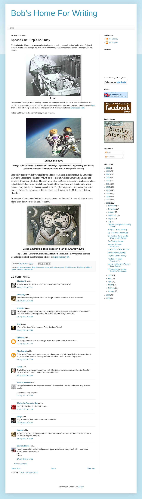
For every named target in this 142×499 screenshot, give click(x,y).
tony (18, 324)
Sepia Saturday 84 (61, 257)
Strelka (82, 267)
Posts (108, 153)
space (62, 267)
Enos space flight (77, 108)
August (111, 218)
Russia (47, 267)
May (110, 278)
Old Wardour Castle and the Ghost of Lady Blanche (118, 237)
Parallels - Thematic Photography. (115, 260)
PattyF (19, 417)
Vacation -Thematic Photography (115, 245)
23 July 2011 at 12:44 (25, 344)
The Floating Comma (115, 241)
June (110, 275)
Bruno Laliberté (23, 446)
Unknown (20, 338)
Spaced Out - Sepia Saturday (118, 249)
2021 (108, 171)
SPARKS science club (72, 267)
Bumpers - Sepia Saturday (117, 230)
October (111, 212)
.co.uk (116, 95)
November (112, 209)
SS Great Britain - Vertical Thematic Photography (117, 270)
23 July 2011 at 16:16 (25, 375)
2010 (108, 295)
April (110, 281)
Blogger (81, 487)
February (111, 288)
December (112, 206)
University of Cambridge (24, 269)
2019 (108, 178)
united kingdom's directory (118, 96)
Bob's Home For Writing (54, 13)
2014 (108, 193)
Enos (42, 267)
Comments (110, 157)
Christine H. (21, 281)
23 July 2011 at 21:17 (25, 423)
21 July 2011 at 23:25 (25, 317)
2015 (108, 190)
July (110, 222)
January (111, 291)
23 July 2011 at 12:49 (25, 359)
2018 (108, 181)
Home (11, 28)
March (110, 285)
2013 (108, 197)
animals (19, 267)
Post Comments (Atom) (29, 472)
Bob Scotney (113, 39)
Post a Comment (20, 464)
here (93, 105)
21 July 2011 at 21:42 (25, 301)
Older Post (91, 468)
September (112, 215)
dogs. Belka (35, 267)
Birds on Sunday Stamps (117, 253)
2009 (108, 298)
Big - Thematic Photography (118, 233)
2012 (108, 200)
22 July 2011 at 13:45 (25, 330)
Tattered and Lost (24, 383)
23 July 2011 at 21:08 (25, 409)
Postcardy (21, 295)
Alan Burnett (22, 351)
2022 (108, 168)
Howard (20, 430)
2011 (108, 203)
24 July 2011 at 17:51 (25, 459)
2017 (108, 184)
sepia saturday (54, 267)
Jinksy (19, 367)
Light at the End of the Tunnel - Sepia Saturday (119, 265)
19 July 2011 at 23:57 (25, 287)
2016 (108, 187)
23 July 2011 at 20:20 (25, 396)
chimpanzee (27, 267)
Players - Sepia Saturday (117, 256)
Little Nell (20, 308)
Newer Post (16, 468)
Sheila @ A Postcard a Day (27, 403)
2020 (108, 174)
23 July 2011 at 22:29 (25, 439)
